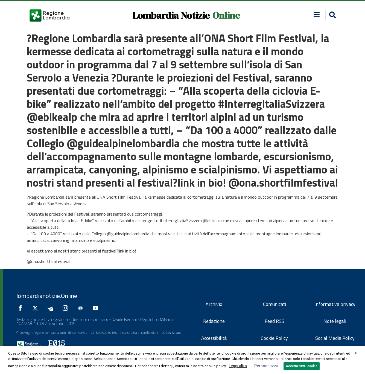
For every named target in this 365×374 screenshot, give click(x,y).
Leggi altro (238, 366)
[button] (316, 14)
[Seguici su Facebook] (21, 308)
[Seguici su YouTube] (97, 308)
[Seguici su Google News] (82, 308)
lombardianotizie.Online (46, 295)
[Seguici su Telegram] (52, 308)
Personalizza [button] (266, 366)
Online (226, 15)
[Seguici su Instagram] (67, 308)
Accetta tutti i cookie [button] (301, 366)
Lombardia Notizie (171, 15)
